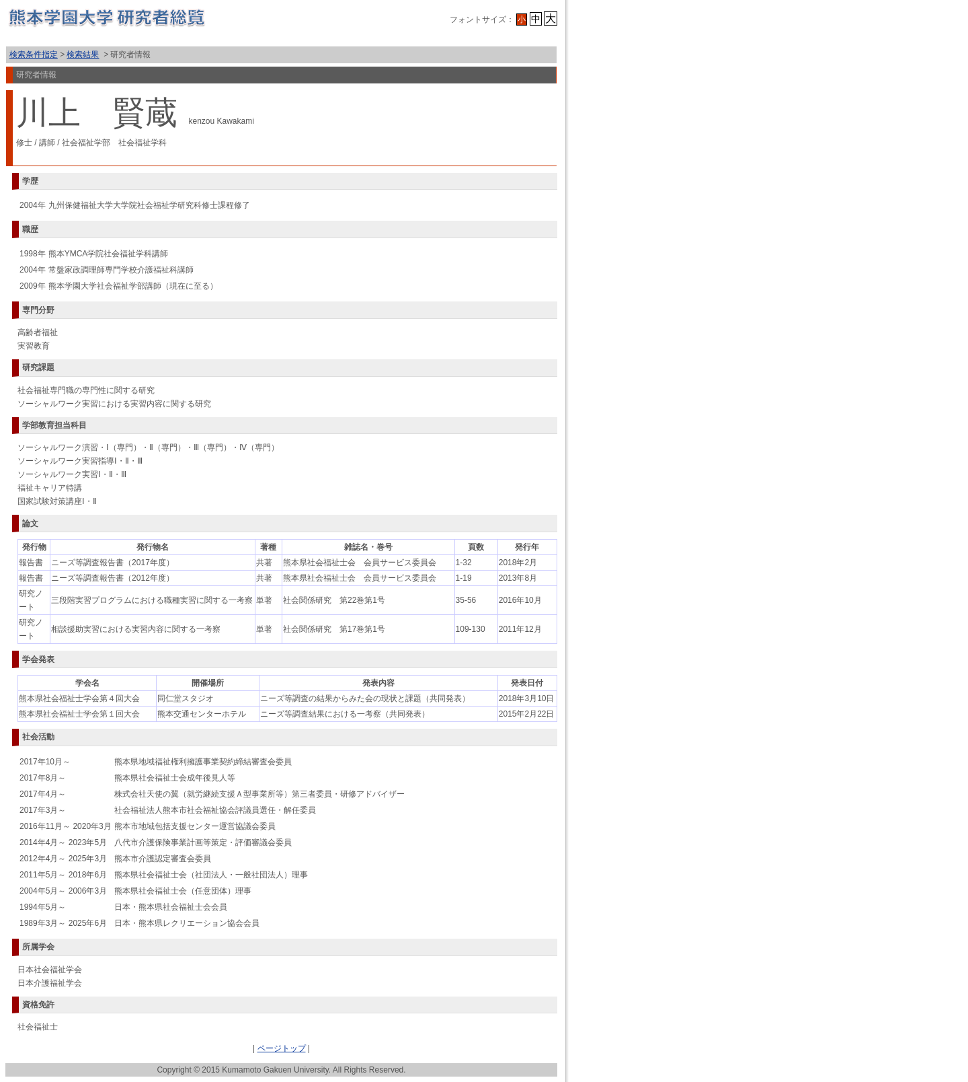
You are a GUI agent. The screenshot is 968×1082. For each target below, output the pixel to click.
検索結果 (83, 54)
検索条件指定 (33, 54)
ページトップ (281, 1048)
